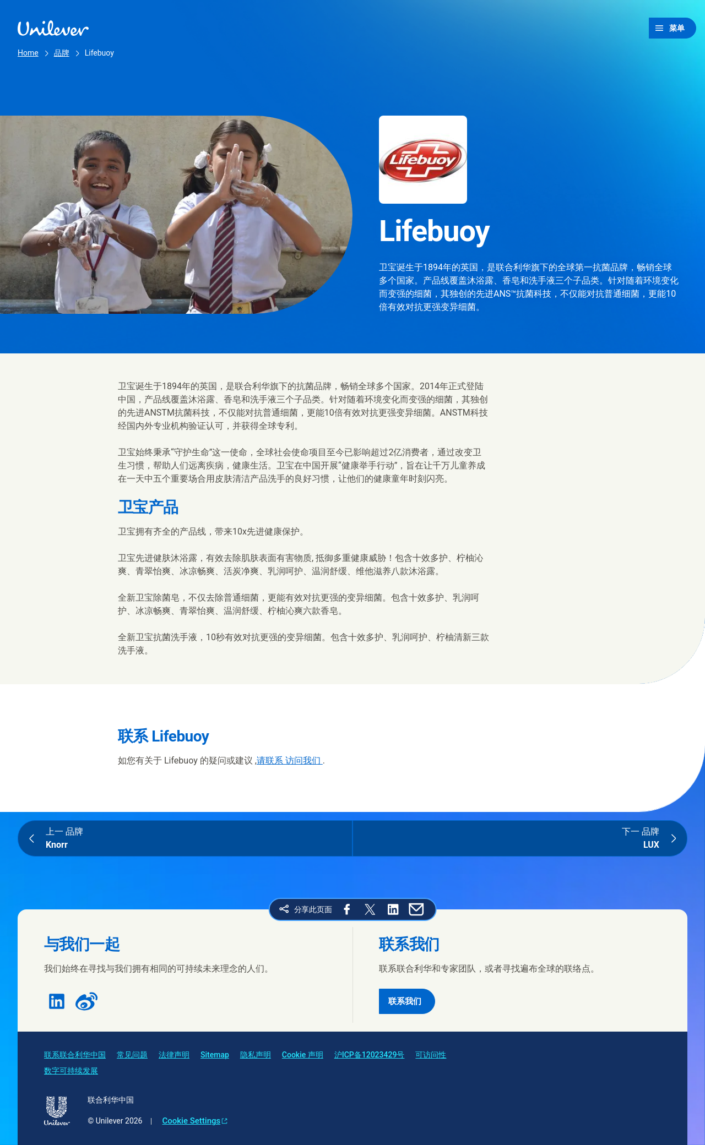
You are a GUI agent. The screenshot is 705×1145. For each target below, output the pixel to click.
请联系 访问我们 (290, 760)
